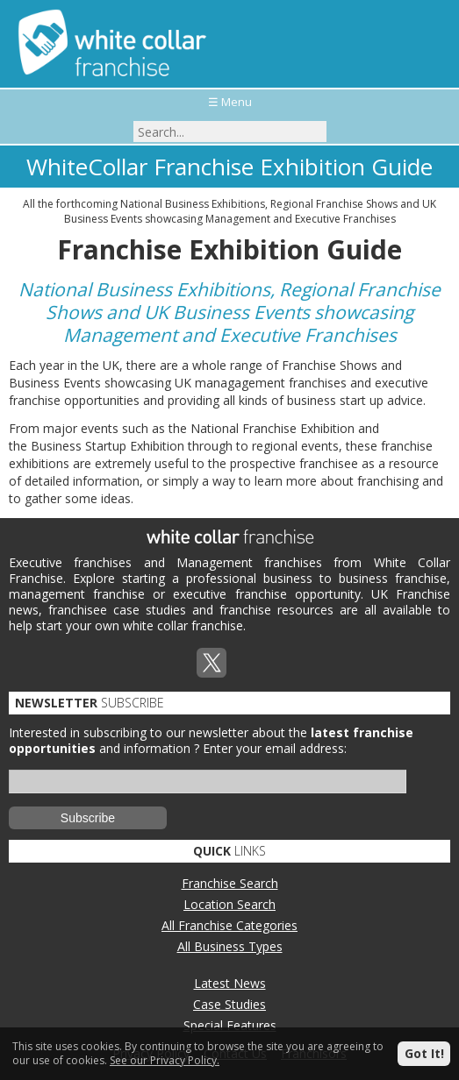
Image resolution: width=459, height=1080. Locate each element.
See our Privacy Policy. (164, 1060)
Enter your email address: (275, 748)
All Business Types (230, 946)
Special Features (229, 1025)
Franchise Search (230, 883)
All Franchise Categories (229, 925)
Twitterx (211, 663)
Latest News (230, 983)
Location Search (229, 904)
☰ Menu (230, 102)
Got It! (424, 1053)
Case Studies (229, 1004)
